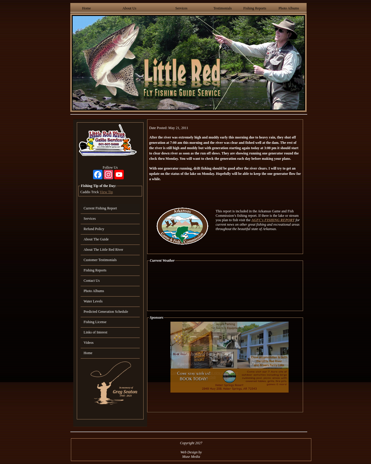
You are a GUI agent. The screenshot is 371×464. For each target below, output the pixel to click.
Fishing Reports (254, 8)
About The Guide (96, 239)
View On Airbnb (204, 377)
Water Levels (93, 301)
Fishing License (95, 322)
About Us (129, 8)
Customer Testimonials (100, 260)
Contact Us (92, 281)
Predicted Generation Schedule (106, 312)
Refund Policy (94, 229)
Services (181, 8)
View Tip (106, 192)
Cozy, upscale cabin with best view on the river (204, 373)
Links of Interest (95, 332)
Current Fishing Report (100, 208)
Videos (89, 343)
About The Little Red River (103, 250)
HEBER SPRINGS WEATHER (225, 287)
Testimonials (222, 8)
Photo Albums (289, 8)
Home (86, 8)
